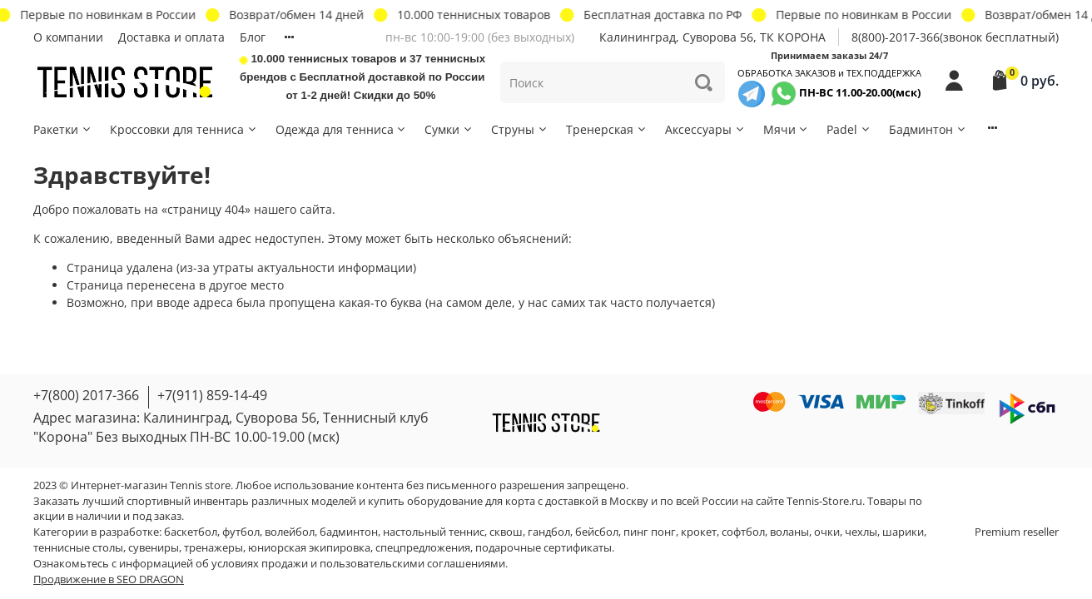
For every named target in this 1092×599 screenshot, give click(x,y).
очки (827, 532)
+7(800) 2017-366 (86, 395)
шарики (903, 532)
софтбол (743, 532)
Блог (253, 37)
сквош (506, 532)
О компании (68, 37)
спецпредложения (422, 548)
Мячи (786, 129)
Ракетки (62, 129)
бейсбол (596, 532)
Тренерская (607, 129)
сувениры (153, 548)
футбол (241, 532)
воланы (789, 532)
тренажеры (213, 548)
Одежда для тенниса (341, 129)
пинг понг (649, 532)
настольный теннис (433, 532)
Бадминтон (928, 129)
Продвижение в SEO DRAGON (108, 579)
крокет (699, 532)
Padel (848, 129)
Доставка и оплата (171, 37)
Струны (519, 129)
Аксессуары (705, 129)
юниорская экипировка (309, 548)
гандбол (549, 532)
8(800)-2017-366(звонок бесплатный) (955, 37)
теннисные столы (78, 548)
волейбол (290, 532)
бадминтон (349, 532)
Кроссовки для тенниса (184, 129)
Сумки (449, 129)
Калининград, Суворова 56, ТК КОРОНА (712, 37)
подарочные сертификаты (543, 548)
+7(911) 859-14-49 (212, 395)
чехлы (861, 532)
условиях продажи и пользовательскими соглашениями (358, 564)
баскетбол (190, 532)
